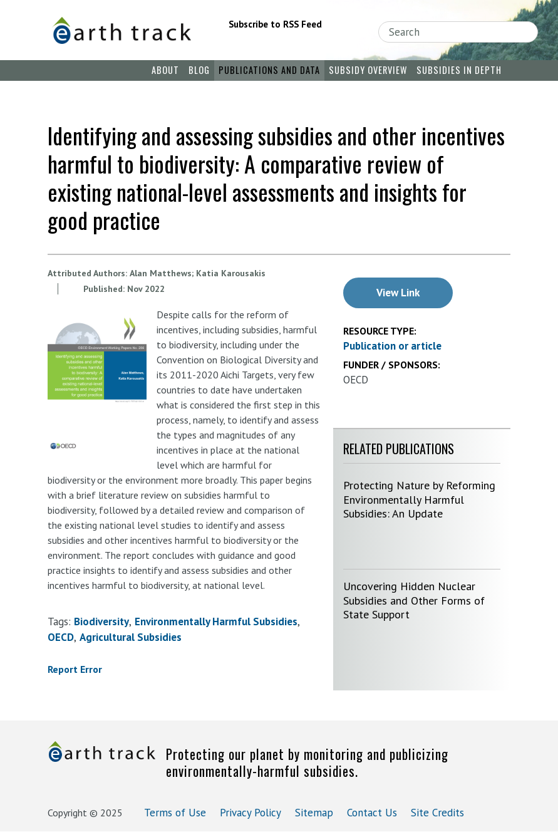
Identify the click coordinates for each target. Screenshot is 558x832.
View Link (398, 292)
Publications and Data (269, 69)
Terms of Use (175, 812)
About (165, 69)
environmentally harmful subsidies (216, 621)
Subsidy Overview (368, 69)
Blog (199, 69)
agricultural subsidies (131, 637)
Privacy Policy (250, 812)
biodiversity (101, 621)
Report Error (75, 669)
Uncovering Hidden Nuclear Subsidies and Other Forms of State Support (414, 600)
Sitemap (314, 812)
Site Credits (437, 812)
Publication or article (392, 346)
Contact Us (372, 812)
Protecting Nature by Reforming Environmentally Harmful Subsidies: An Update (419, 499)
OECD (61, 637)
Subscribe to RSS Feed (275, 24)
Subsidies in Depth (459, 69)
